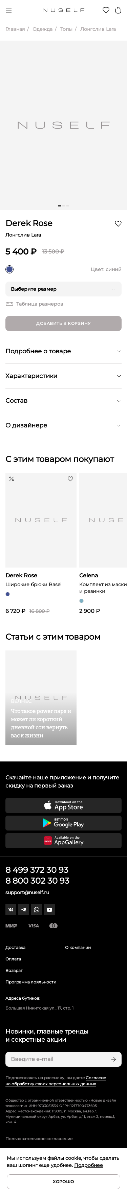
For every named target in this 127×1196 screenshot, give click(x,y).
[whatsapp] (36, 909)
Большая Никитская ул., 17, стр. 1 (39, 1008)
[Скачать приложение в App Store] (63, 805)
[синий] (9, 269)
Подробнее (88, 1165)
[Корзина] (118, 10)
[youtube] (49, 909)
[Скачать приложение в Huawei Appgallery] (63, 840)
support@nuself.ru (27, 892)
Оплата (13, 958)
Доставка (15, 947)
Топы (65, 29)
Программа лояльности (30, 981)
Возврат (14, 970)
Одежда (41, 29)
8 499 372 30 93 (36, 870)
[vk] (10, 909)
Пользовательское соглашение (38, 1138)
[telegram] (23, 909)
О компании (78, 947)
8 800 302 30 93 (37, 881)
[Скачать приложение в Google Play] (63, 823)
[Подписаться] (112, 1059)
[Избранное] (106, 10)
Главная (15, 29)
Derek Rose (28, 223)
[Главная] (63, 10)
